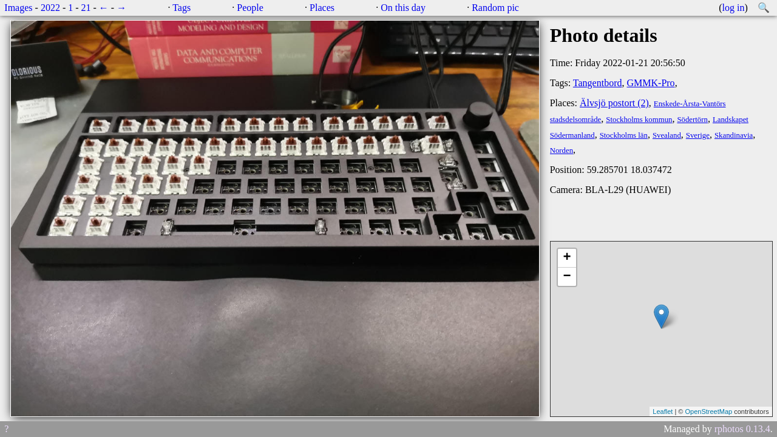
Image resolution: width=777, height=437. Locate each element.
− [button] (567, 277)
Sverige (698, 135)
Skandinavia (733, 135)
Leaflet (663, 411)
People (250, 7)
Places (322, 7)
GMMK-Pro (651, 83)
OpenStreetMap (708, 411)
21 (86, 7)
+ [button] (567, 258)
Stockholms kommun (639, 119)
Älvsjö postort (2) (614, 103)
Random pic (495, 7)
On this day (403, 7)
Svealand (667, 135)
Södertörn (692, 119)
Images (18, 7)
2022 (50, 7)
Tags (181, 7)
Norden (561, 150)
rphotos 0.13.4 (742, 429)
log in (733, 7)
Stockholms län (624, 135)
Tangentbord (597, 83)
